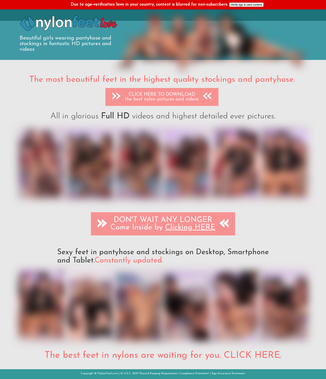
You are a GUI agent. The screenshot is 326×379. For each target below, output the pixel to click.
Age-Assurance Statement (228, 373)
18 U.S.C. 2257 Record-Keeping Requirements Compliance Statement (164, 373)
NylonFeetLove (108, 373)
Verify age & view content (246, 4)
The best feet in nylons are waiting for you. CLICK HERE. (163, 355)
